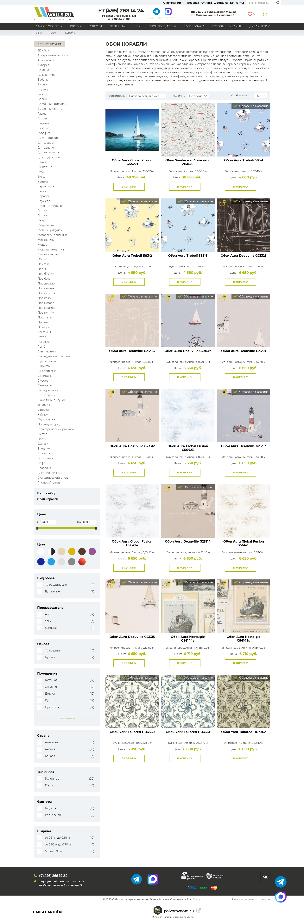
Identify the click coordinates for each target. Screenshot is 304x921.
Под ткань (45, 317)
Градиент (44, 123)
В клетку (44, 448)
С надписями (47, 371)
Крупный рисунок (50, 206)
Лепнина (117, 26)
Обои (54, 32)
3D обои (43, 50)
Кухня (49, 700)
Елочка (43, 162)
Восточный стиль (50, 108)
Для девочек (46, 147)
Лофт (41, 463)
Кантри (43, 181)
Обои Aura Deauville (243, 255)
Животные (45, 167)
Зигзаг (42, 176)
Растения (44, 332)
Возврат (193, 2)
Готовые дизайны (227, 26)
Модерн (43, 244)
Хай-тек (43, 414)
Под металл (46, 303)
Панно (49, 785)
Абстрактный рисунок (53, 55)
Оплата (206, 2)
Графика (43, 128)
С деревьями (47, 361)
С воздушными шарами (54, 356)
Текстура (44, 405)
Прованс (44, 322)
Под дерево (46, 283)
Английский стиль (51, 473)
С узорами (45, 380)
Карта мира (46, 186)
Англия (50, 749)
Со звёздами (46, 395)
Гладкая (50, 808)
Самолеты (45, 385)
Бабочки (44, 79)
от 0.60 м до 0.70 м (58, 844)
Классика (44, 468)
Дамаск (43, 443)
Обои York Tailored (132, 732)
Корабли (44, 196)
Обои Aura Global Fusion (132, 162)
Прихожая (52, 707)
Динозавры (46, 142)
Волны (42, 99)
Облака (43, 259)
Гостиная (51, 680)
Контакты (237, 2)
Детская (50, 693)
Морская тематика (51, 249)
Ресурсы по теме (243, 899)
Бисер (42, 84)
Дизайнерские (48, 138)
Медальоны (46, 225)
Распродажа (194, 26)
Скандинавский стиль (53, 477)
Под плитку (46, 312)
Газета (42, 113)
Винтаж (43, 94)
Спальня (51, 686)
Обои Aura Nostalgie (188, 638)
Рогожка (44, 342)
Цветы (42, 439)
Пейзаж (43, 264)
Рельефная (53, 815)
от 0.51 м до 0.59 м (57, 837)
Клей (137, 26)
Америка (51, 742)
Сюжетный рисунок (52, 400)
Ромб (41, 346)
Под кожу (44, 298)
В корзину (129, 186)
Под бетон (45, 278)
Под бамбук (46, 274)
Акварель (44, 65)
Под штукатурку (49, 424)
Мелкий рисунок (50, 230)
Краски (76, 26)
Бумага (50, 657)
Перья (42, 269)
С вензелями (47, 351)
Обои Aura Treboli (243, 160)
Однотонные (46, 419)
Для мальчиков (48, 152)
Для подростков (49, 157)
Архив (266, 899)
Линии (42, 215)
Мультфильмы (48, 254)
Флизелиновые (56, 584)
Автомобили (46, 60)
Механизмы (46, 240)
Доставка (221, 2)
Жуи (41, 172)
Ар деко (43, 70)
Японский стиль (49, 482)
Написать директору (162, 17)
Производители (162, 26)
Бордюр (43, 89)
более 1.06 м (53, 851)
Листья (42, 434)
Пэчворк (44, 327)
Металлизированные (53, 235)
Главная (38, 32)
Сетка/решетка (48, 390)
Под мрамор (47, 308)
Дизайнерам (259, 26)
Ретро (42, 337)
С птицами (45, 375)
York (48, 621)
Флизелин (52, 650)
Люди (42, 220)
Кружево (44, 201)
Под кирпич (46, 293)
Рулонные (52, 778)
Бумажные (52, 591)
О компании (172, 2)
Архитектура (46, 75)
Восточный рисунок (52, 104)
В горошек (45, 458)
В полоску (45, 453)
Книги (42, 191)
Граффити (45, 133)
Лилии (42, 210)
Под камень (46, 288)
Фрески (96, 26)
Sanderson (52, 627)
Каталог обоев (46, 26)
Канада (50, 756)
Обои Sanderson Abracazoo (187, 162)
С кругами (45, 366)
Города (43, 118)
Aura (48, 614)
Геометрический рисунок (56, 429)
